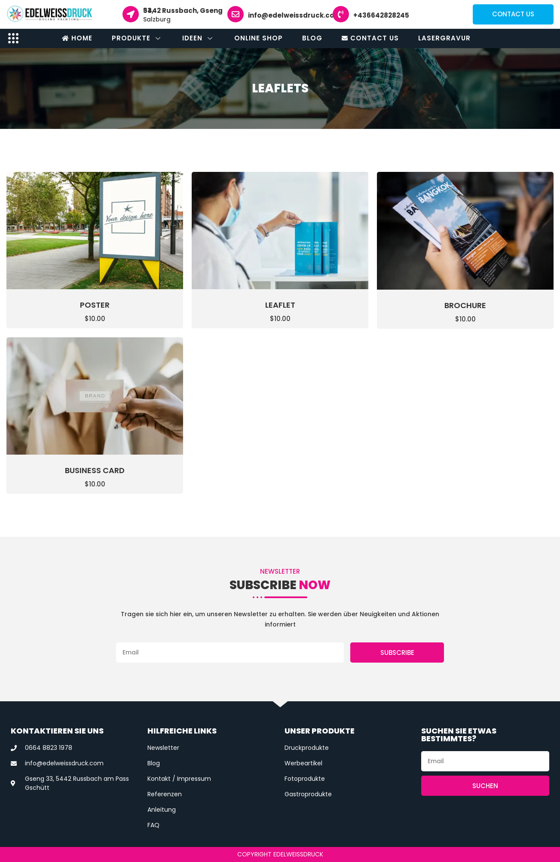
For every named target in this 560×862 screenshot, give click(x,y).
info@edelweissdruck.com (294, 15)
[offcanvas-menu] (13, 38)
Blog (312, 38)
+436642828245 (381, 15)
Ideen (198, 38)
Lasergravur (444, 38)
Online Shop (258, 38)
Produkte (137, 38)
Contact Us (370, 38)
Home (77, 38)
